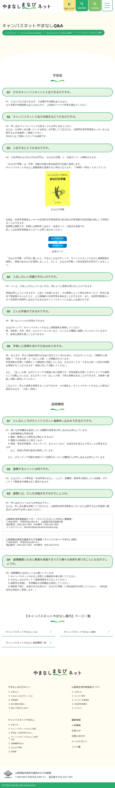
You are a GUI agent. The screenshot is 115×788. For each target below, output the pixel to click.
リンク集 (76, 746)
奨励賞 (12, 751)
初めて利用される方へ (19, 708)
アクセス (77, 708)
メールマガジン (79, 741)
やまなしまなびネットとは (21, 696)
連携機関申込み (16, 743)
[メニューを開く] (107, 5)
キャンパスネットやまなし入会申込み (23, 738)
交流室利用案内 (79, 704)
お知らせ (13, 692)
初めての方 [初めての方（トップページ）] (69, 6)
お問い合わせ (78, 736)
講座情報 (76, 719)
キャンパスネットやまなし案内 (59, 32)
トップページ (10, 32)
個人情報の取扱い (17, 704)
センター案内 (78, 696)
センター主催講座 (80, 700)
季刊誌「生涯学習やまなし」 (21, 732)
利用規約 (13, 700)
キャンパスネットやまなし (31, 32)
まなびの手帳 (15, 747)
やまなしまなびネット (19, 687)
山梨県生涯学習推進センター (86, 687)
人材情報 (76, 725)
